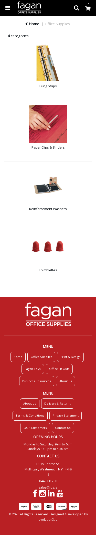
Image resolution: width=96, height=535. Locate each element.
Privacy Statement (66, 415)
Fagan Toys (33, 369)
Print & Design (70, 357)
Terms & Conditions (30, 415)
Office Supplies (57, 23)
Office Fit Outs (59, 369)
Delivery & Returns (57, 403)
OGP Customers (35, 428)
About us (65, 381)
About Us (29, 403)
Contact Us (63, 428)
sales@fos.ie (48, 487)
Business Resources (36, 381)
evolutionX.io (48, 519)
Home (32, 23)
